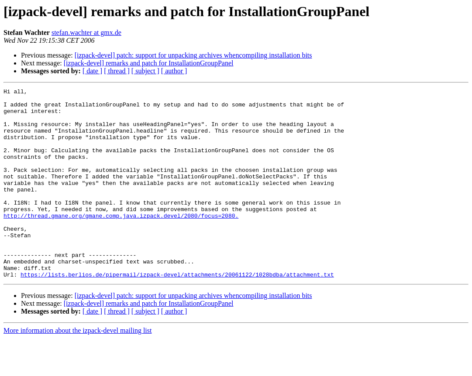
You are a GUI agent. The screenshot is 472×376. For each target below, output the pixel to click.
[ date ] (92, 71)
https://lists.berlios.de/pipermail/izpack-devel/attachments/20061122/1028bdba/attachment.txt (177, 312)
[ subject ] (145, 71)
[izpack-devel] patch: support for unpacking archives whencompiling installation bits (193, 55)
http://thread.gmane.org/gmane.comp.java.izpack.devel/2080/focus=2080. (120, 242)
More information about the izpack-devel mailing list (77, 368)
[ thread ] (117, 71)
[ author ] (174, 71)
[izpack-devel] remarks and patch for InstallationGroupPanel (149, 63)
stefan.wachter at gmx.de (86, 32)
